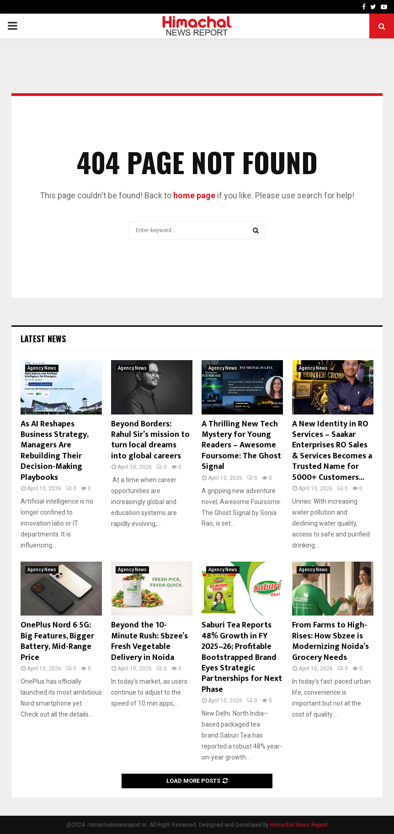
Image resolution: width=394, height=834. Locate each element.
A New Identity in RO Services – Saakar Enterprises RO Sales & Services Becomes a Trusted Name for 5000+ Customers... (332, 450)
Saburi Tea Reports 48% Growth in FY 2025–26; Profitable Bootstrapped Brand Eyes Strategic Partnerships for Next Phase (242, 657)
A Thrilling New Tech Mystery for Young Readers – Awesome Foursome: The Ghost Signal (241, 445)
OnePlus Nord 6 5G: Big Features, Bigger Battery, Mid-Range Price (57, 641)
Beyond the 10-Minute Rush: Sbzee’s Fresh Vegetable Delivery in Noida (149, 641)
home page (194, 195)
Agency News (41, 368)
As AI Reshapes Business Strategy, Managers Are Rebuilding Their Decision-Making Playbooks (54, 450)
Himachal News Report (299, 825)
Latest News (43, 339)
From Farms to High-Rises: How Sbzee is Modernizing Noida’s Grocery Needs (330, 641)
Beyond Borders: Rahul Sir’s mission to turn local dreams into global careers (150, 440)
